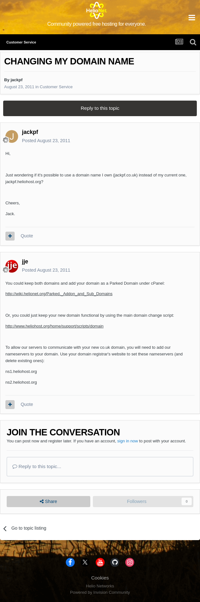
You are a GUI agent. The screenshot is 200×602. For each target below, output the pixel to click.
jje (25, 261)
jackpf (16, 79)
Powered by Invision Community (100, 592)
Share (48, 501)
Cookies (100, 577)
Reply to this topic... (36, 466)
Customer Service (56, 86)
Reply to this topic (100, 108)
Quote (27, 235)
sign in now (127, 441)
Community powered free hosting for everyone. (96, 24)
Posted (46, 140)
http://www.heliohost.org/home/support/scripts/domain (54, 326)
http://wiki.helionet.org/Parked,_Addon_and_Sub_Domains (59, 293)
